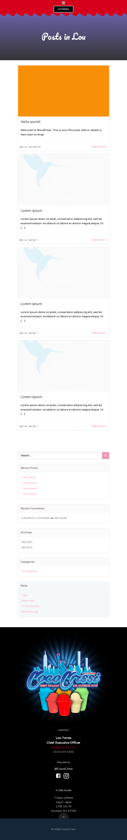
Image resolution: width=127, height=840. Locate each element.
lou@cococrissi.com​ (63, 747)
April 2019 (26, 547)
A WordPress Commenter (35, 518)
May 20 (36, 146)
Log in (24, 595)
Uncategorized (29, 571)
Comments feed (30, 606)
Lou (25, 146)
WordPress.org (29, 611)
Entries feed (27, 600)
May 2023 (26, 541)
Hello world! (28, 477)
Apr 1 (35, 239)
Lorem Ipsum (29, 493)
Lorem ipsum (29, 482)
